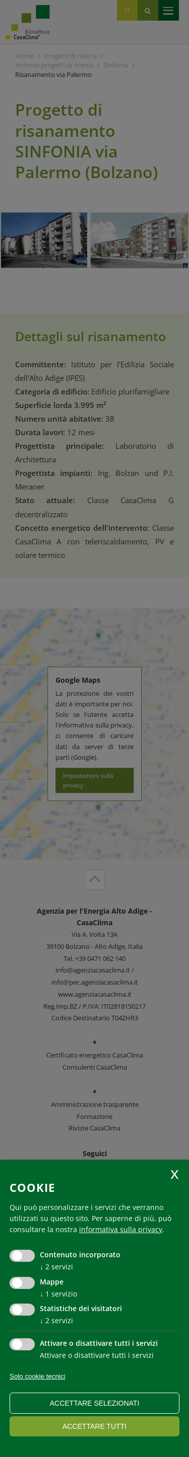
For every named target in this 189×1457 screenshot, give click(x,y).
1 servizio (58, 1294)
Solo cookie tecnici (37, 1376)
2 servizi (56, 1266)
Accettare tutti (94, 1426)
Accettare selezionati (95, 1403)
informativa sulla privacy (120, 1229)
